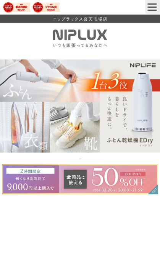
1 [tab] (80, 158)
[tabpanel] (80, 106)
